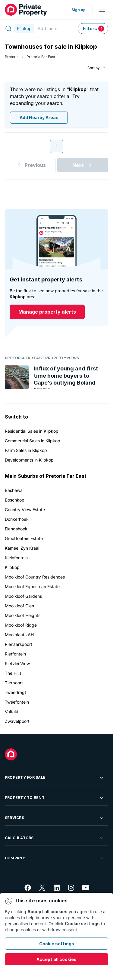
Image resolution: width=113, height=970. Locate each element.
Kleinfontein (16, 557)
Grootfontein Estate (24, 538)
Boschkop (14, 499)
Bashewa (14, 490)
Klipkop (12, 567)
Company (55, 858)
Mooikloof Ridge (21, 625)
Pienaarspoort (18, 644)
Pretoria (12, 56)
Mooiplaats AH (19, 634)
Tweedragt (15, 692)
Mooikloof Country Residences (35, 576)
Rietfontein (15, 653)
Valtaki (11, 711)
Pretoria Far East (41, 56)
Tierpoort (14, 682)
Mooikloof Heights (22, 615)
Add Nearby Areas (39, 117)
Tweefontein (17, 701)
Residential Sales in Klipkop (31, 431)
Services (55, 818)
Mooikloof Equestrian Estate (32, 586)
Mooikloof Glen (19, 605)
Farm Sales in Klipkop (26, 450)
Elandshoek (16, 528)
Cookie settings (56, 943)
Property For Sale (55, 778)
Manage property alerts (47, 312)
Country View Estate (25, 509)
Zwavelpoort (17, 721)
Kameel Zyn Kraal (22, 548)
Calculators (55, 838)
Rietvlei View (17, 663)
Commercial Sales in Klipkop (32, 440)
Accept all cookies (56, 959)
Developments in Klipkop (29, 459)
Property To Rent (55, 798)
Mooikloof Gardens (23, 596)
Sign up (78, 10)
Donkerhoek (17, 519)
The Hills (13, 673)
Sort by (93, 68)
